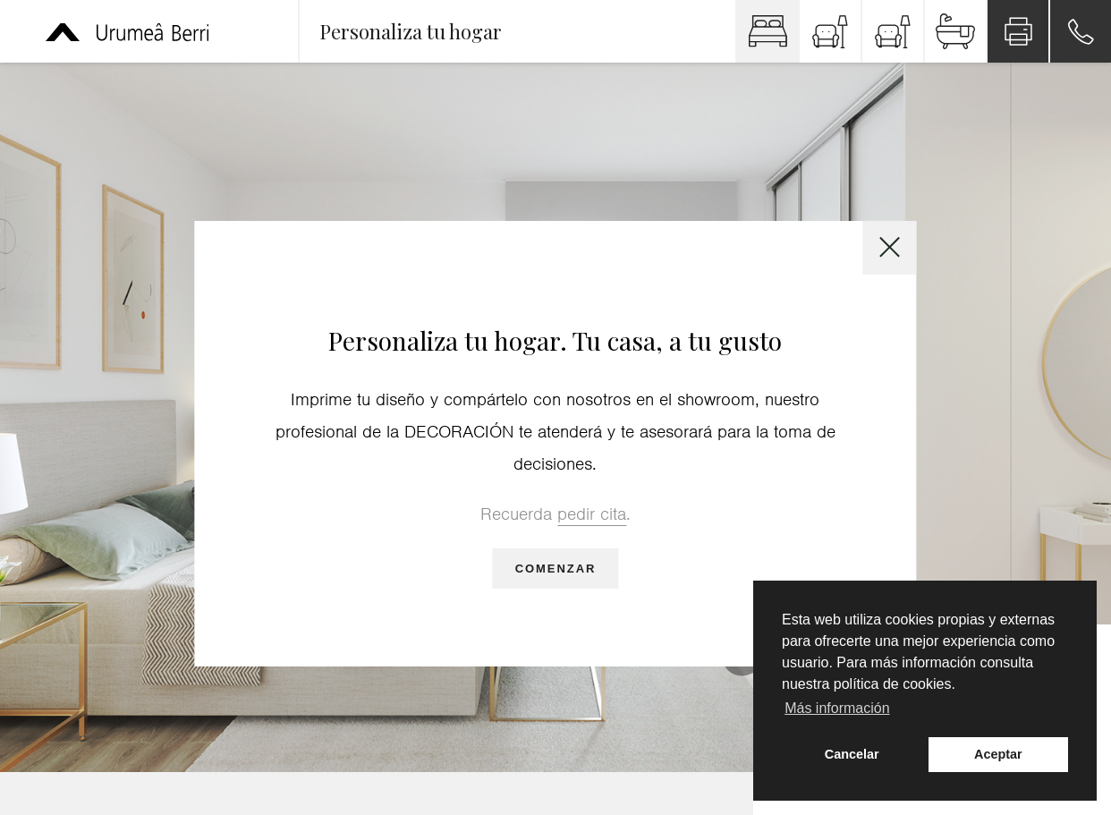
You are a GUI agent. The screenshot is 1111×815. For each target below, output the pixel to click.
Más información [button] (836, 708)
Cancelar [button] (852, 754)
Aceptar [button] (998, 754)
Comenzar (556, 568)
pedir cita (591, 514)
